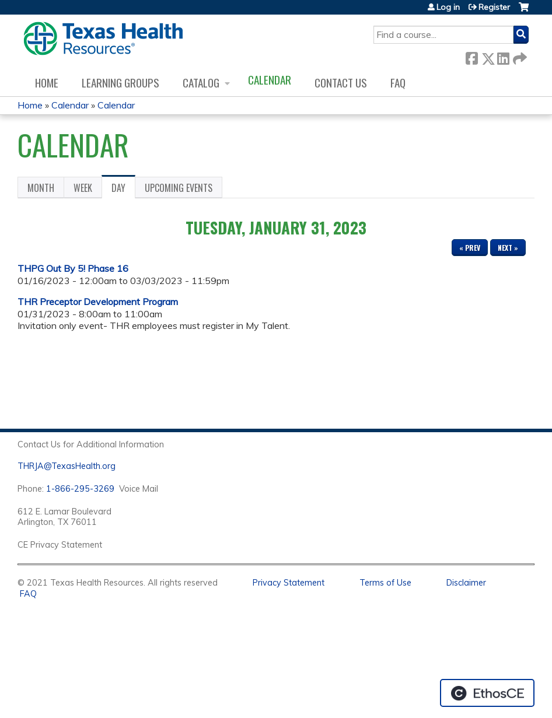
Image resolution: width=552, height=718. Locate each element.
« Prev (469, 248)
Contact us (341, 82)
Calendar (269, 79)
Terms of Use (385, 582)
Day (123, 189)
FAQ (398, 82)
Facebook (471, 56)
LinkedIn (503, 56)
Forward (519, 56)
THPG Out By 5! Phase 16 (73, 268)
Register (494, 7)
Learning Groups (120, 82)
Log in (448, 7)
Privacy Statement (288, 582)
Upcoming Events (178, 188)
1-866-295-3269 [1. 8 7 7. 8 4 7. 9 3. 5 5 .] (80, 489)
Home (46, 82)
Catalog (201, 82)
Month (40, 188)
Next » (508, 248)
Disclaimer (466, 582)
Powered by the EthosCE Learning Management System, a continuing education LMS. (487, 693)
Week (83, 188)
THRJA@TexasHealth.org (67, 466)
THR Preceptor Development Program (98, 301)
